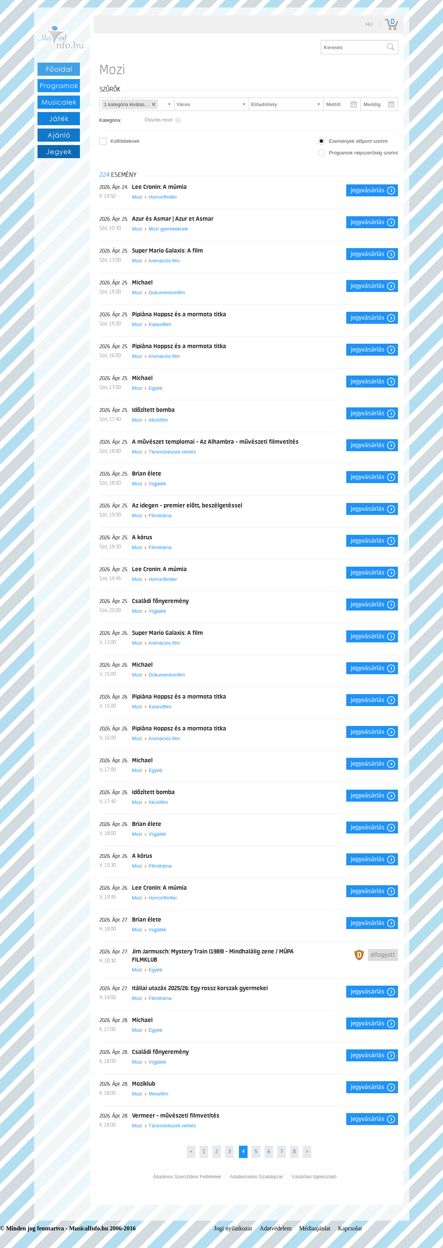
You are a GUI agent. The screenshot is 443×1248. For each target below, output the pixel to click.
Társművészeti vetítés (172, 452)
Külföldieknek (125, 141)
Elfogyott (383, 955)
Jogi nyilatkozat (233, 1228)
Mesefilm (158, 1094)
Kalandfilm (160, 324)
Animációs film (164, 260)
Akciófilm (158, 420)
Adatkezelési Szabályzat (256, 1176)
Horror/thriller (163, 197)
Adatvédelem (275, 1228)
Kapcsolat (350, 1228)
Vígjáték (157, 483)
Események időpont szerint (358, 141)
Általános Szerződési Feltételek (187, 1176)
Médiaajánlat (314, 1228)
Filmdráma (160, 515)
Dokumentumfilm (167, 292)
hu (369, 24)
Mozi (137, 197)
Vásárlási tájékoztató (313, 1176)
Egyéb (155, 388)
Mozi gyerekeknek (168, 229)
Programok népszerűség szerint (363, 153)
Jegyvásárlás (367, 190)
